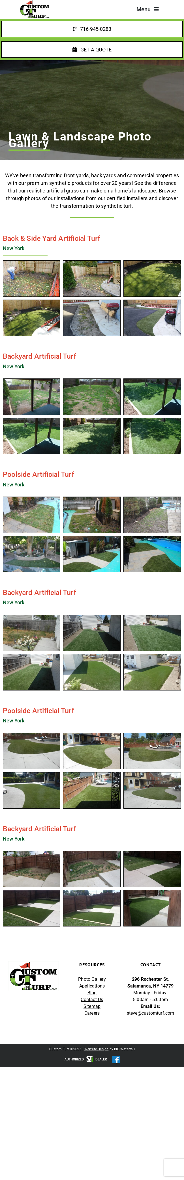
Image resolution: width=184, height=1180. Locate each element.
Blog (92, 993)
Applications (92, 986)
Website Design (96, 1049)
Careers (92, 1013)
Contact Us (92, 1000)
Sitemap (92, 1006)
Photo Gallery (92, 979)
